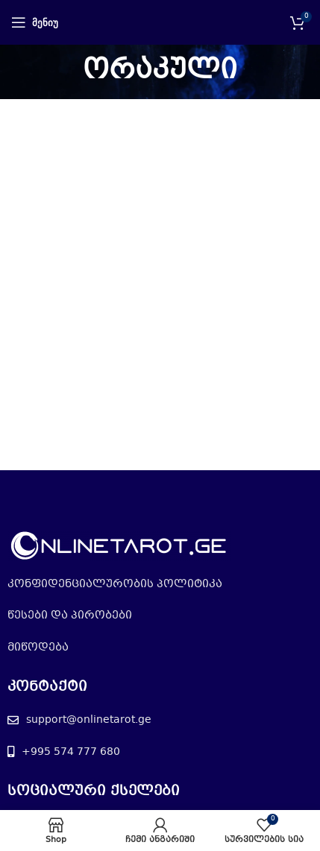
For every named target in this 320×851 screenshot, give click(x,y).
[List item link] (160, 584)
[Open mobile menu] (35, 22)
